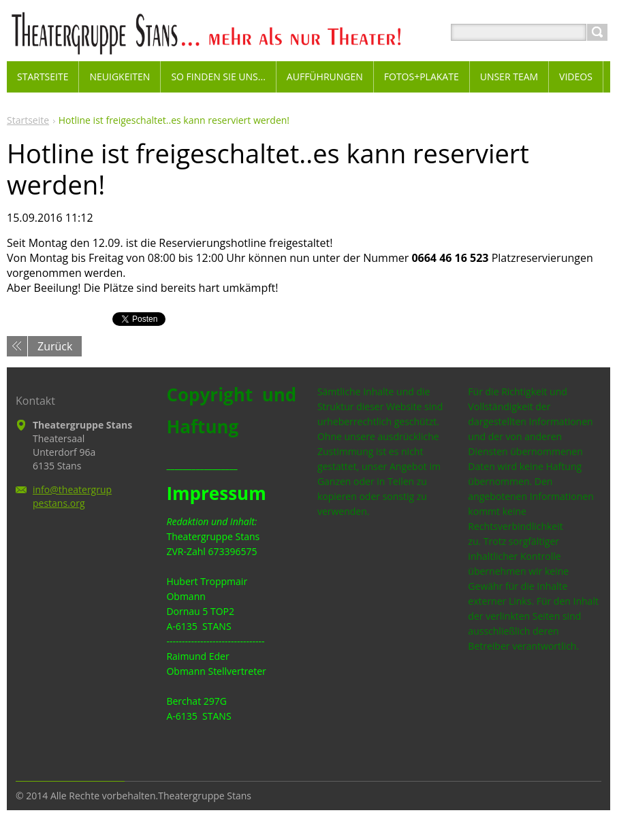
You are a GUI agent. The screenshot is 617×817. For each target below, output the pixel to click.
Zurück (54, 346)
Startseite (28, 120)
